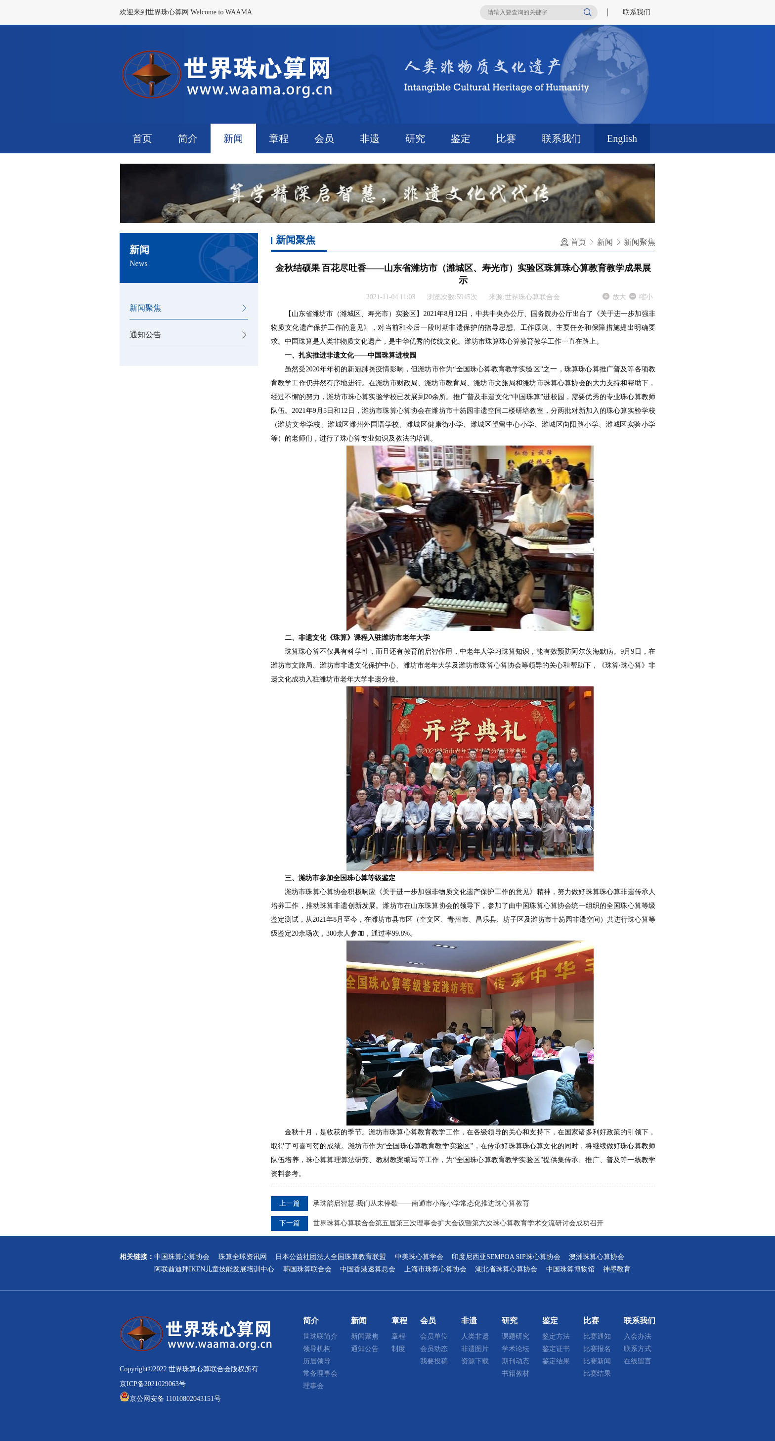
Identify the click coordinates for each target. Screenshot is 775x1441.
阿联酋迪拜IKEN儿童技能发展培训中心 (214, 1269)
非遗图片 (475, 1348)
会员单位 (434, 1336)
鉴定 (461, 138)
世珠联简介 (320, 1336)
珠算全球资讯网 (242, 1257)
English (622, 138)
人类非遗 (475, 1336)
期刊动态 (515, 1361)
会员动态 (434, 1348)
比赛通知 (597, 1336)
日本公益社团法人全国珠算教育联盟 (330, 1257)
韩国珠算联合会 (307, 1269)
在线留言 (637, 1361)
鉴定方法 (556, 1336)
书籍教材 (515, 1373)
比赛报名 (597, 1348)
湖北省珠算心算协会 (506, 1269)
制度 (398, 1348)
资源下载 (475, 1361)
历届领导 (317, 1361)
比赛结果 (597, 1373)
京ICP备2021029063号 (153, 1384)
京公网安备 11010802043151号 (175, 1398)
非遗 (370, 138)
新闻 (233, 138)
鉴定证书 (556, 1348)
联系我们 (636, 12)
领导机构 (317, 1348)
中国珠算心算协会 (182, 1257)
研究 (415, 138)
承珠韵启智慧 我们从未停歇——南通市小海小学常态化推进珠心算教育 (421, 1203)
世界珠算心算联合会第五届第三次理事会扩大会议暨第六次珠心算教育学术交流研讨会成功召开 (458, 1223)
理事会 (313, 1386)
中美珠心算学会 (419, 1257)
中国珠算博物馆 (570, 1269)
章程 (279, 138)
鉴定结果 (556, 1361)
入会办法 (637, 1336)
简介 (188, 138)
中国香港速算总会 (367, 1269)
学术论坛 (515, 1348)
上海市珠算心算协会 (435, 1269)
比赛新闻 (597, 1361)
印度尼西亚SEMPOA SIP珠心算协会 (506, 1257)
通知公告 (145, 334)
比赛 (506, 138)
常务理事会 (320, 1373)
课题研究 (515, 1336)
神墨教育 (617, 1269)
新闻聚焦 (145, 308)
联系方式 (637, 1348)
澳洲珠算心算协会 (596, 1257)
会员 (324, 138)
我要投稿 (434, 1361)
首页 (142, 138)
